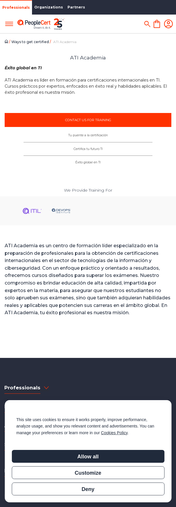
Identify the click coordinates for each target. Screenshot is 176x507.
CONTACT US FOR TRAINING (88, 120)
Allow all (88, 457)
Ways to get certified (30, 42)
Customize (88, 473)
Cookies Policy (114, 432)
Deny (87, 489)
